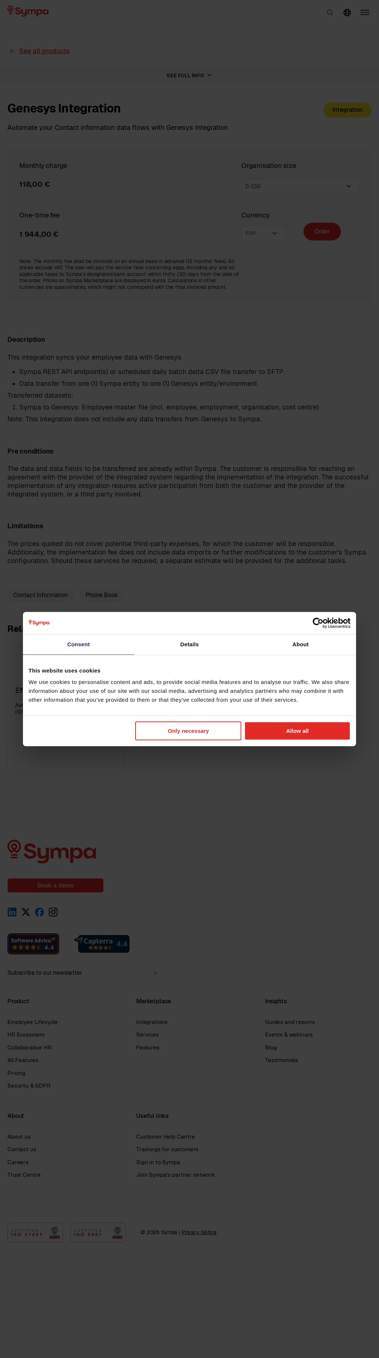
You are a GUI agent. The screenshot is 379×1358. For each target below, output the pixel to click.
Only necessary (188, 731)
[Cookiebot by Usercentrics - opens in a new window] (318, 623)
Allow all (297, 731)
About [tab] (300, 644)
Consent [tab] (78, 644)
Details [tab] (189, 644)
